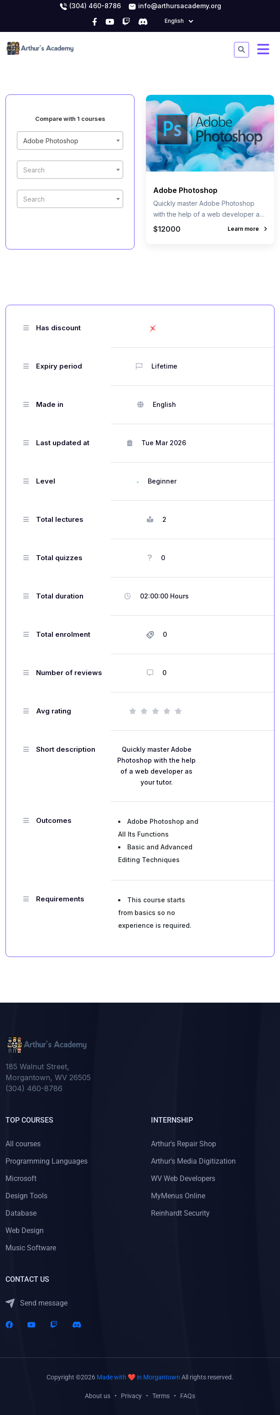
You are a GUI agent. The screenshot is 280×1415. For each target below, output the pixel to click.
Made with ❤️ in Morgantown (138, 1377)
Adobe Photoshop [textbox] (50, 141)
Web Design (24, 1230)
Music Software (30, 1247)
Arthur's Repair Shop (183, 1143)
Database (20, 1213)
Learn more (247, 228)
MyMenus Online (178, 1195)
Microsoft (20, 1178)
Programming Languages (46, 1161)
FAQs (187, 1395)
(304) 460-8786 (90, 6)
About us (97, 1395)
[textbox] (70, 170)
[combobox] (70, 140)
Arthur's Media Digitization (193, 1161)
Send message (36, 1303)
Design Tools (26, 1195)
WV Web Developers (183, 1178)
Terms (161, 1395)
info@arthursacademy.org (174, 6)
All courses (23, 1143)
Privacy (131, 1395)
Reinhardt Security (180, 1213)
